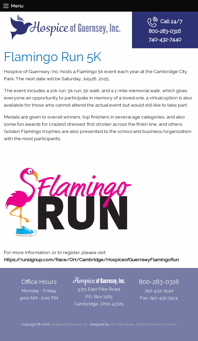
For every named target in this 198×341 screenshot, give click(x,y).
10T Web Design (122, 324)
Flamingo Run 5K (52, 57)
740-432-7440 (164, 39)
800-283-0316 (165, 31)
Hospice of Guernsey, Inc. (69, 324)
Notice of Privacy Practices (156, 324)
